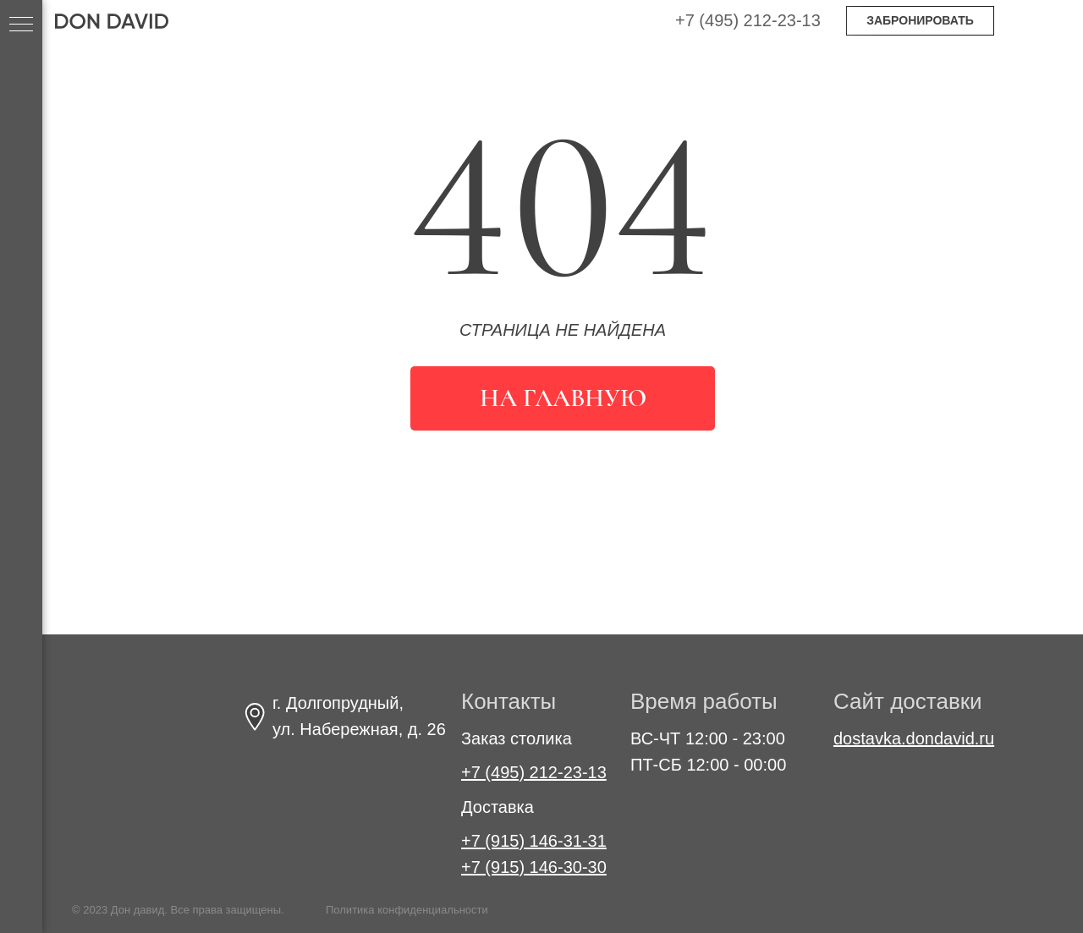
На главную (563, 398)
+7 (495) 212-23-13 (748, 20)
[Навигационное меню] (21, 25)
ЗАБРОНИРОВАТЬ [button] (920, 20)
